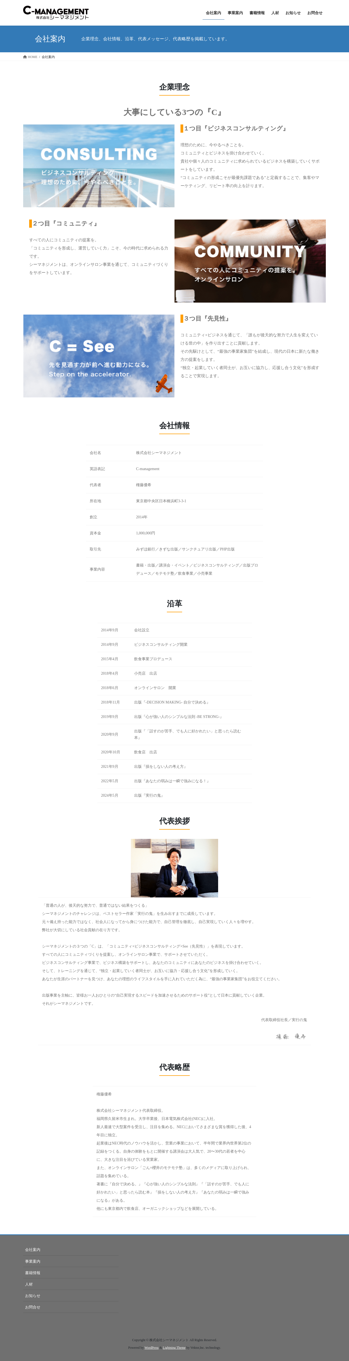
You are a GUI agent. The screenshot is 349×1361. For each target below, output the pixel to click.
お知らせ (32, 1296)
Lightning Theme (174, 1348)
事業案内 (32, 1261)
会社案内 (32, 1250)
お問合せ (32, 1307)
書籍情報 (32, 1273)
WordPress (152, 1348)
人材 (29, 1284)
